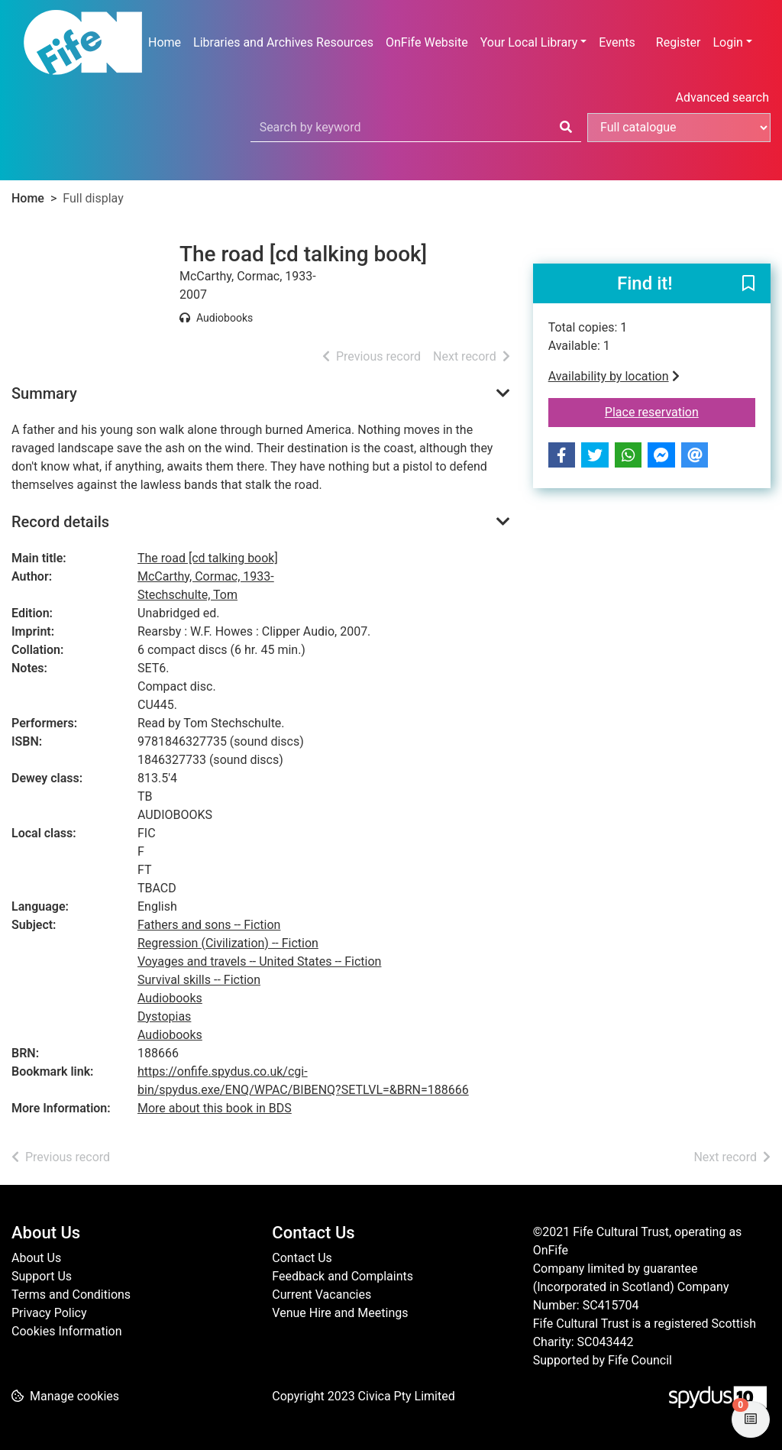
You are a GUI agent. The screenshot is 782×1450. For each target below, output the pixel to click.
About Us (36, 1258)
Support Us (41, 1276)
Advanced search (722, 97)
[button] (748, 284)
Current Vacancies (321, 1294)
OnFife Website (427, 42)
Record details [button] (60, 522)
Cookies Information (66, 1331)
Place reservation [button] (680, 411)
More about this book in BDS (214, 1108)
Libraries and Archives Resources (283, 42)
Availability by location (614, 376)
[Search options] (679, 127)
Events (617, 42)
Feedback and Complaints (342, 1276)
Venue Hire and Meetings (340, 1313)
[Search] (566, 127)
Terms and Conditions (71, 1294)
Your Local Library (529, 42)
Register (678, 42)
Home (164, 42)
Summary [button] (44, 393)
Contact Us (302, 1258)
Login (727, 42)
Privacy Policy (49, 1313)
